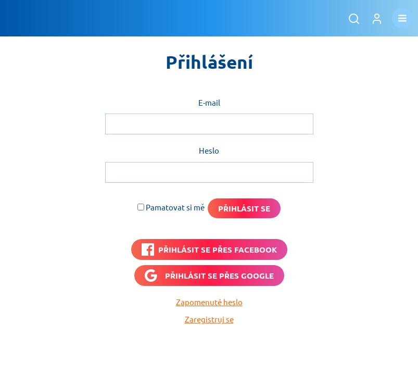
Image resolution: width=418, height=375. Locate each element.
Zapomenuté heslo (209, 302)
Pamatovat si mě (175, 207)
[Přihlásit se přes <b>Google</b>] (209, 275)
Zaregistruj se (209, 319)
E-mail (209, 102)
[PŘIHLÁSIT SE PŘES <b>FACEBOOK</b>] (209, 249)
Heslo (209, 150)
